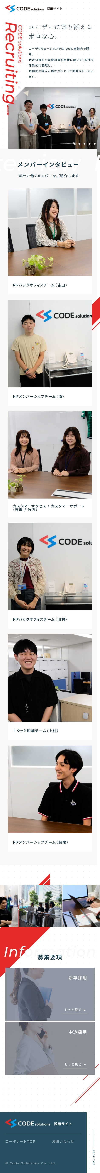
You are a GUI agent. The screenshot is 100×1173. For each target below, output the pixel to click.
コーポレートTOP (20, 1142)
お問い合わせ (63, 1142)
